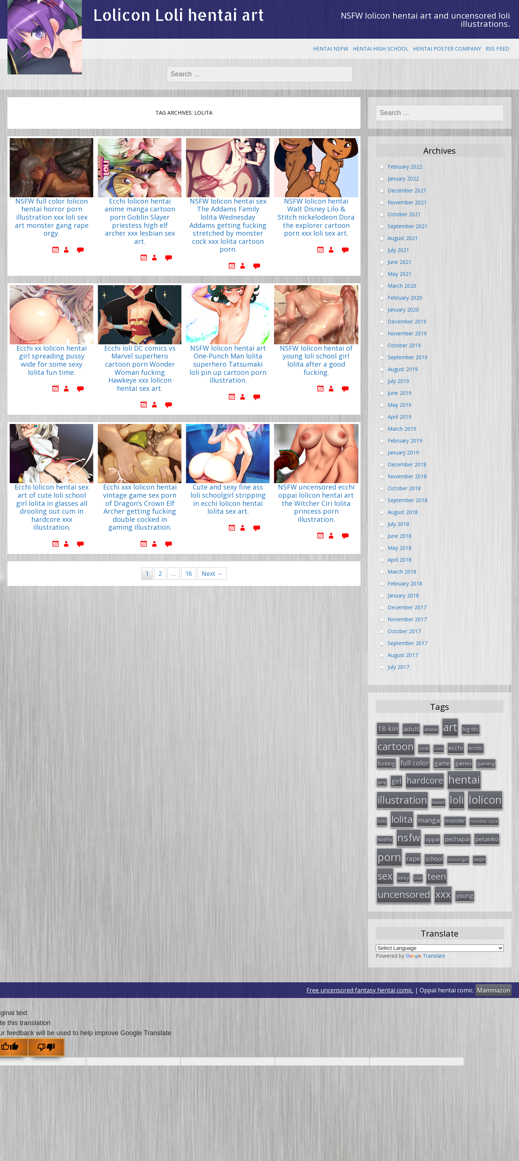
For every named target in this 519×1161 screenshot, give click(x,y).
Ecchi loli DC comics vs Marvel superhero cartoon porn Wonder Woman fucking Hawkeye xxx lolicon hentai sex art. (140, 368)
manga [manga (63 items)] (429, 820)
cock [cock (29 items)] (424, 748)
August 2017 (403, 654)
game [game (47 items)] (442, 763)
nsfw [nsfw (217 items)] (408, 837)
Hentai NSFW (330, 48)
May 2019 (399, 404)
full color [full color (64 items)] (414, 762)
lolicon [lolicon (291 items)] (485, 799)
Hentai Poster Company (447, 48)
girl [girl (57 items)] (396, 780)
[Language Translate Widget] (440, 948)
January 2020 (403, 309)
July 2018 (398, 523)
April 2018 (399, 559)
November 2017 (407, 619)
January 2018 (403, 595)
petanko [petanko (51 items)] (487, 839)
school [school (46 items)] (434, 859)
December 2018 (407, 464)
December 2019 (407, 321)
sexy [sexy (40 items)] (403, 877)
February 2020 (405, 297)
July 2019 (398, 381)
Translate (425, 955)
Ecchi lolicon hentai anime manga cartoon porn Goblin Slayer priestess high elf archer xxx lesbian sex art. (140, 221)
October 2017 (404, 631)
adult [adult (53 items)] (411, 728)
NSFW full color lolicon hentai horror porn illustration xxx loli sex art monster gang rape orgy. (52, 217)
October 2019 (404, 345)
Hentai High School (381, 48)
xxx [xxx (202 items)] (443, 894)
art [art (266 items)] (450, 727)
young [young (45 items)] (464, 896)
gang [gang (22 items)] (382, 782)
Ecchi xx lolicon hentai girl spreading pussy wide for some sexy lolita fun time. (51, 360)
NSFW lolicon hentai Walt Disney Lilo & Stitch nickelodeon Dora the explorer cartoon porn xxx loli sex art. (316, 217)
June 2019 (399, 392)
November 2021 (407, 202)
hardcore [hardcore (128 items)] (425, 780)
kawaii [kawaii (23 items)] (438, 802)
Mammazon (493, 990)
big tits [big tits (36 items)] (470, 729)
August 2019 (403, 369)
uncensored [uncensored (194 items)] (404, 894)
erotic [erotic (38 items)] (475, 748)
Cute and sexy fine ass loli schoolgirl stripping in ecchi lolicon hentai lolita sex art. (228, 499)
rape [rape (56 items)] (413, 858)
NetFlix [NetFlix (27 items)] (385, 839)
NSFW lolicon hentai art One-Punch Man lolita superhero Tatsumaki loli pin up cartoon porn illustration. (227, 364)
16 (188, 574)
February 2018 (405, 583)
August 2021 (403, 238)
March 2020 (402, 285)
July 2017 (398, 666)
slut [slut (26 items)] (418, 878)
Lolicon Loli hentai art (178, 15)
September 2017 (407, 643)
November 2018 (407, 476)
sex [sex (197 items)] (385, 876)
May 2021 (399, 273)
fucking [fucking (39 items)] (386, 763)
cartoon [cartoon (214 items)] (396, 746)
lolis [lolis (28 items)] (382, 821)
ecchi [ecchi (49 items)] (455, 747)
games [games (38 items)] (463, 763)
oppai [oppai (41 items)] (432, 839)
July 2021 (398, 249)
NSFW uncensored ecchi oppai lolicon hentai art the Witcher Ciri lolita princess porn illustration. (316, 503)
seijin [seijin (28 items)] (479, 859)
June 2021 (399, 261)
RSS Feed (497, 48)
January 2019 (403, 452)
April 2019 (399, 416)
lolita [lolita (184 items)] (402, 819)
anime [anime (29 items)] (431, 729)
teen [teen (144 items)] (436, 876)
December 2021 (407, 190)
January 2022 (403, 178)
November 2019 (407, 333)
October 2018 (404, 488)
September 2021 (407, 226)
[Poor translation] (46, 1047)
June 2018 (399, 535)
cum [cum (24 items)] (438, 748)
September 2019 (407, 357)
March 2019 (402, 428)
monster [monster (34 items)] (455, 820)
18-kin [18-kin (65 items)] (388, 728)
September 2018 (407, 500)
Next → (212, 574)
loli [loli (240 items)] (457, 799)
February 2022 (405, 166)
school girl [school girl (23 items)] (458, 859)
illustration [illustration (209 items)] (402, 800)
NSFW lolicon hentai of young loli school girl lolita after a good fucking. (316, 360)
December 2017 (407, 607)
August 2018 (403, 512)
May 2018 (399, 547)
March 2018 (402, 571)
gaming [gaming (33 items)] (486, 763)
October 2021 (404, 214)
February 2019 (405, 440)
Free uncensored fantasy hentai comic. (360, 990)
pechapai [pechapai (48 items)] (457, 839)
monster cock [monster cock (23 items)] (484, 821)
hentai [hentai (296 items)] (464, 779)
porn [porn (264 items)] (389, 857)
